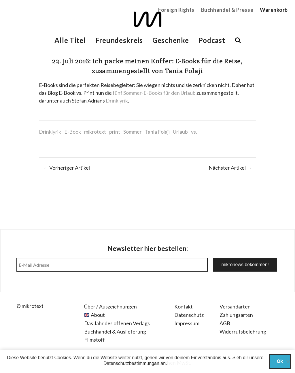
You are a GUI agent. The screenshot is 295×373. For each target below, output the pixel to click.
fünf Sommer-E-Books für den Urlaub (154, 93)
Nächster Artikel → (230, 167)
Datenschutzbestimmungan (131, 363)
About (98, 315)
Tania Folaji (157, 131)
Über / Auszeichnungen (110, 306)
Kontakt (183, 306)
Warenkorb (274, 10)
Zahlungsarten (236, 315)
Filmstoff (94, 339)
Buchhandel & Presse (227, 10)
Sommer (132, 131)
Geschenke (170, 40)
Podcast (211, 40)
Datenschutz (189, 315)
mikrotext (95, 131)
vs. (194, 131)
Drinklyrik (117, 100)
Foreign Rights (176, 10)
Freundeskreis (119, 40)
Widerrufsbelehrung (243, 331)
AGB (225, 323)
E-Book (72, 131)
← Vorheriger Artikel (66, 167)
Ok (280, 361)
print (114, 131)
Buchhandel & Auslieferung (115, 331)
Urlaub (180, 131)
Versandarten (235, 306)
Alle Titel (70, 40)
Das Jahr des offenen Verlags (117, 323)
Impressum (186, 323)
